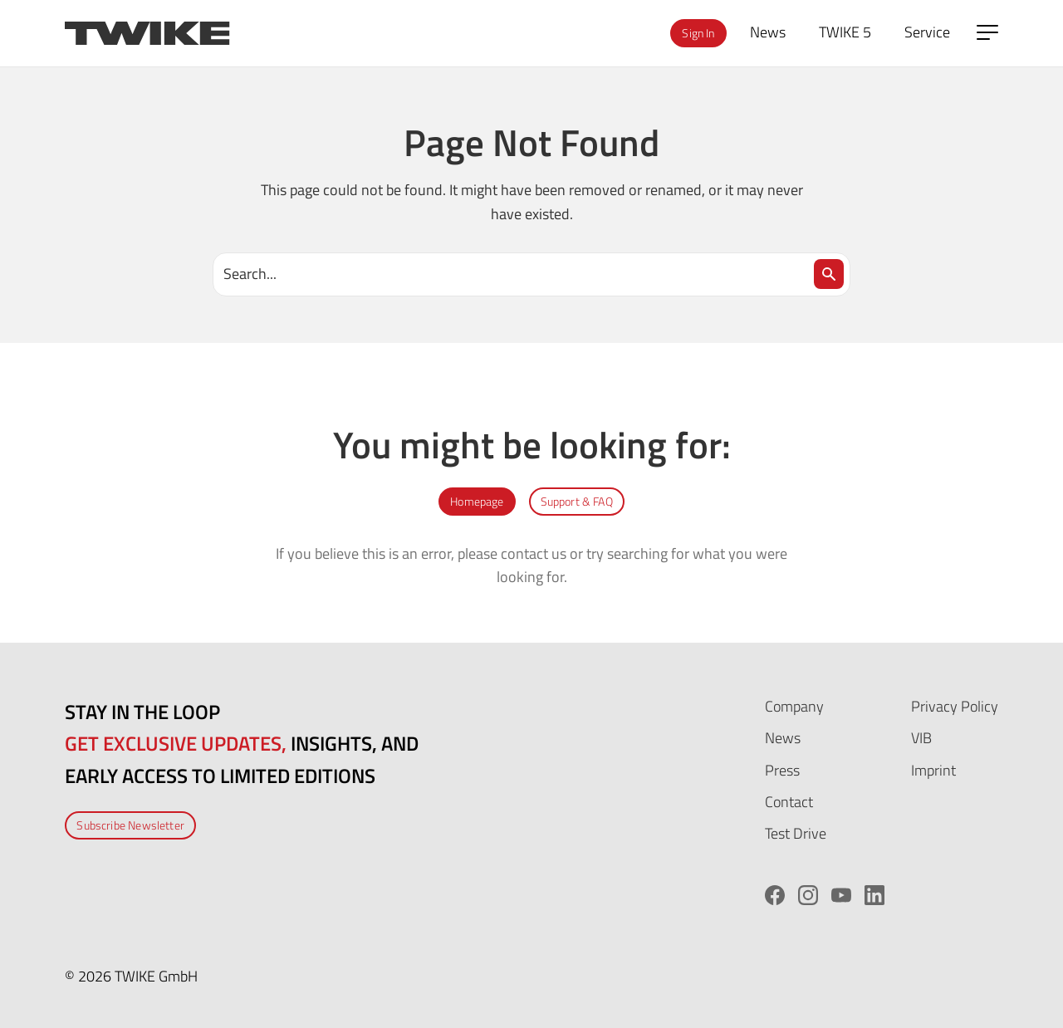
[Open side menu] (987, 32)
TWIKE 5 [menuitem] (845, 32)
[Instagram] (808, 895)
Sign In (698, 33)
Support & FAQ (577, 501)
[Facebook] (775, 895)
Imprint (933, 770)
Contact (789, 802)
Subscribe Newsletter (130, 825)
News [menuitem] (768, 32)
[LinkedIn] (874, 895)
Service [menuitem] (927, 32)
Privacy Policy (954, 706)
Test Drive (795, 833)
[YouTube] (841, 895)
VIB (921, 738)
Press (782, 770)
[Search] (829, 274)
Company (794, 706)
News (783, 738)
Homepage (476, 501)
